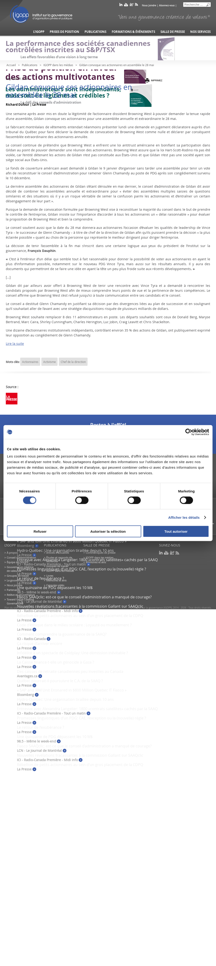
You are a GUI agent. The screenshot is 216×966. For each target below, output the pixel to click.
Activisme (49, 362)
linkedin (120, 5)
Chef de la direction (73, 362)
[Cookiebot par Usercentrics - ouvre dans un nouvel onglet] (188, 431)
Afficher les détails (184, 517)
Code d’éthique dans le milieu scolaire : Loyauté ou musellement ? (74, 624)
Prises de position (64, 32)
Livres (49, 575)
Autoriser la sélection (108, 531)
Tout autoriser (176, 531)
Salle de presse (172, 32)
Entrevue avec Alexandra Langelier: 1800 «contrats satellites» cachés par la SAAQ (87, 559)
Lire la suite (15, 343)
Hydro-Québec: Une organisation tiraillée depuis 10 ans (65, 550)
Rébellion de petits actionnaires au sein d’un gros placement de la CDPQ (80, 615)
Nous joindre (14, 585)
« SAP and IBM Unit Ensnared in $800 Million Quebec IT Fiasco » (72, 541)
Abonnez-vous (167, 5)
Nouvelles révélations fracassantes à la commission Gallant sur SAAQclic (80, 606)
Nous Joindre (149, 5)
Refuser (40, 531)
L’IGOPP (38, 32)
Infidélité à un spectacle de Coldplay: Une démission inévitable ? (72, 652)
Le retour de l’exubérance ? (40, 578)
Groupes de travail (18, 575)
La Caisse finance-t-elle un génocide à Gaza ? (55, 662)
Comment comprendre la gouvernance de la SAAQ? (62, 634)
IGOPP (41, 14)
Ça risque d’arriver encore (39, 643)
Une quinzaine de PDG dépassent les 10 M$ (55, 587)
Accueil (11, 65)
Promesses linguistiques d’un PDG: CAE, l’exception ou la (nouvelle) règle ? (81, 569)
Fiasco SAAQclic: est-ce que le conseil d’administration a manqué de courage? (84, 597)
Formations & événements (133, 32)
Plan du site (11, 607)
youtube (126, 5)
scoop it (131, 5)
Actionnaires (30, 362)
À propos (12, 552)
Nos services (200, 32)
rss (136, 5)
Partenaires (13, 590)
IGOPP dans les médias (58, 65)
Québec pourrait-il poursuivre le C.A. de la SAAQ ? (60, 680)
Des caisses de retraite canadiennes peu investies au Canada (70, 671)
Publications (95, 32)
